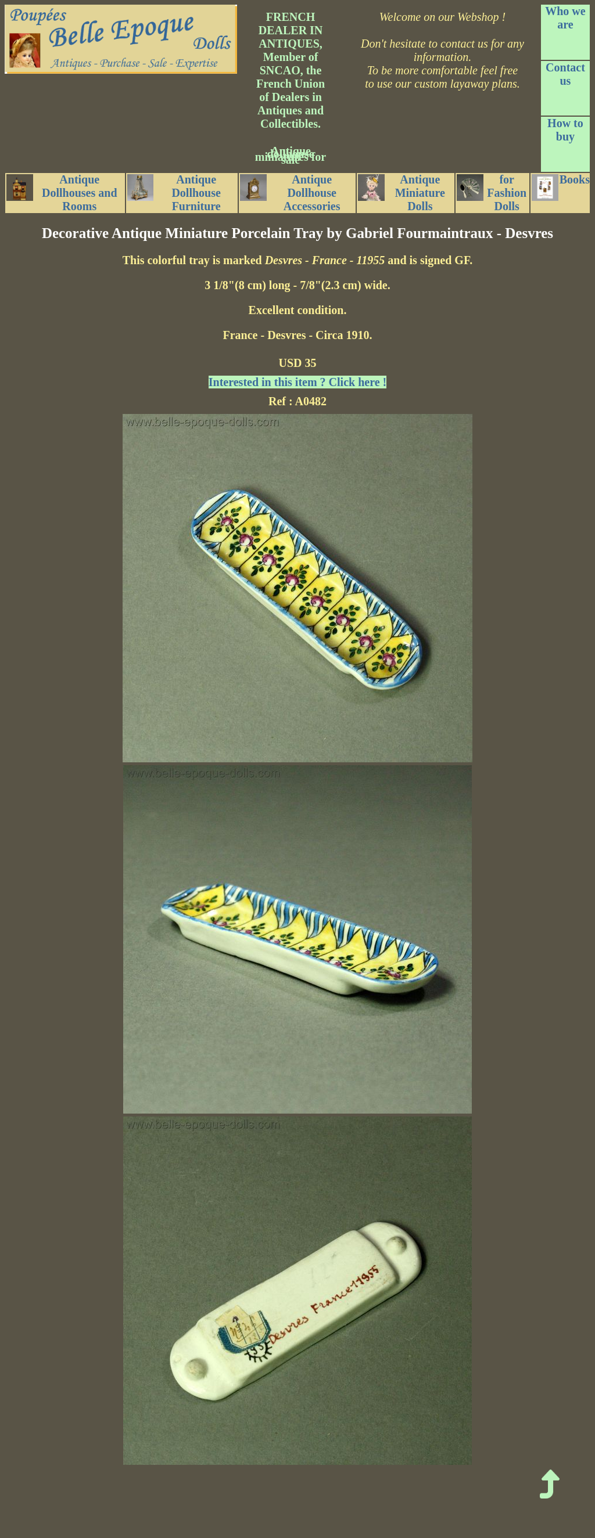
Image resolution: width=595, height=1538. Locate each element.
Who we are (565, 18)
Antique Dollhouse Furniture (174, 192)
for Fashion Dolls (492, 192)
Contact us (565, 74)
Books (561, 187)
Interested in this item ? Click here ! (297, 382)
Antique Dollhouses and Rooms (61, 192)
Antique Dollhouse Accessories (290, 192)
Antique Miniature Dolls (401, 192)
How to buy (565, 130)
